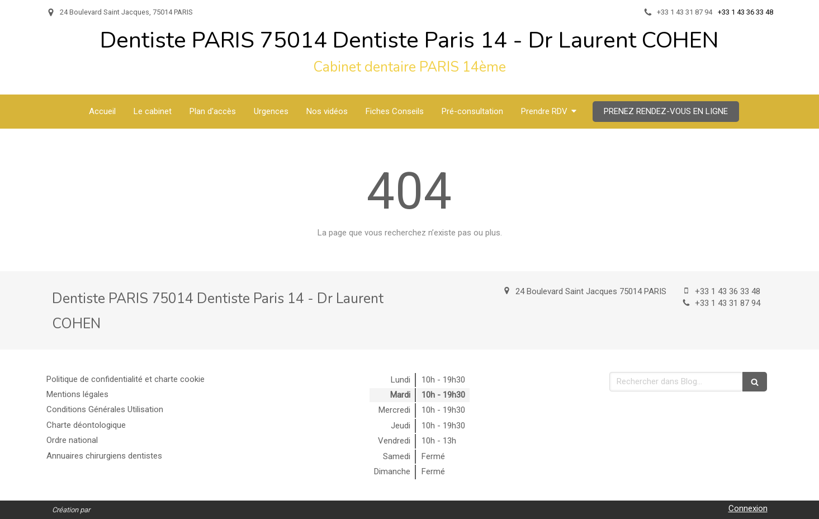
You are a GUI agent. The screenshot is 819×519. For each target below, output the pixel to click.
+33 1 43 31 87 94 (727, 303)
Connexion (748, 508)
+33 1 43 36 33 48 (727, 291)
